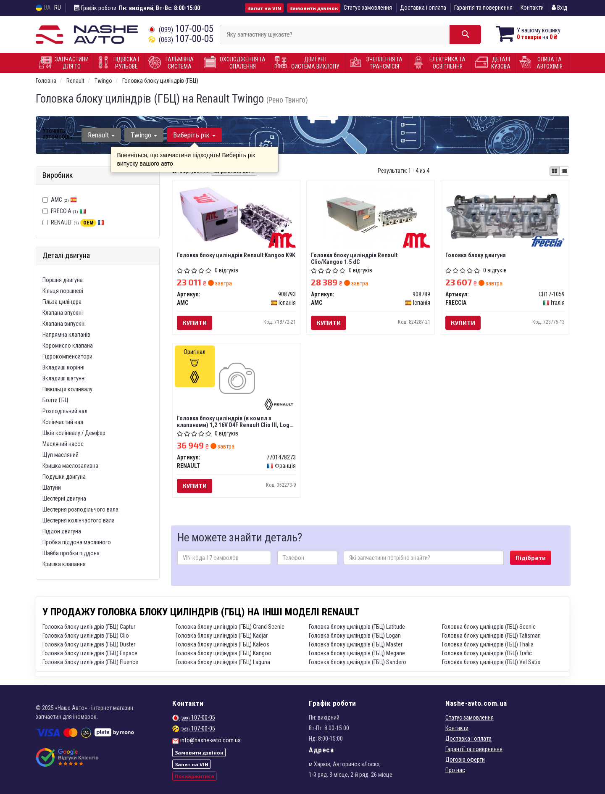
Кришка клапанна (64, 564)
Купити (194, 322)
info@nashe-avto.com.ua (210, 740)
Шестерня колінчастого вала (78, 520)
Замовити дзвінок (313, 8)
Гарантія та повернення (483, 7)
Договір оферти (465, 759)
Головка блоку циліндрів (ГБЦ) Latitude (357, 626)
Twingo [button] (144, 135)
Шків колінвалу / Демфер (73, 433)
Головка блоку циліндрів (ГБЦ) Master (355, 644)
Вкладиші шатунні (64, 378)
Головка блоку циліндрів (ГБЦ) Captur (88, 626)
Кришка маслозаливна (70, 465)
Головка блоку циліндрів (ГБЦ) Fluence (90, 662)
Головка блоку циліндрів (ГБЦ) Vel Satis (491, 662)
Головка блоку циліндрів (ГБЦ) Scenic (489, 626)
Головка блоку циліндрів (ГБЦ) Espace (89, 653)
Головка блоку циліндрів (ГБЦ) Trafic (487, 653)
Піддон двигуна (61, 531)
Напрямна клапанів (66, 334)
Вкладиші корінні (63, 367)
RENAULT (77, 222)
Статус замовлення (368, 7)
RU (57, 7)
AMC (64, 199)
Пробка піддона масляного (76, 542)
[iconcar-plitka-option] (555, 171)
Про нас (455, 770)
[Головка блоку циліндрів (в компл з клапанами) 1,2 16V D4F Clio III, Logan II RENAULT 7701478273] (236, 379)
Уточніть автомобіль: (58, 133)
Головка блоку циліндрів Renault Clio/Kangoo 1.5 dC (354, 258)
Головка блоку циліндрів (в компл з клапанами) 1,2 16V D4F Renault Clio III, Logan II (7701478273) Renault (236, 421)
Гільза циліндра (62, 301)
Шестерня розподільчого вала (80, 509)
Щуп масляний (60, 454)
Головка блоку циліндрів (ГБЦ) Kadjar (222, 635)
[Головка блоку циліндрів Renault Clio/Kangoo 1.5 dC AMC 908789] (370, 216)
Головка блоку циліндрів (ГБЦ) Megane (357, 653)
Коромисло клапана (67, 345)
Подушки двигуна (64, 476)
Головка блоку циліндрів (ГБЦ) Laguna (223, 662)
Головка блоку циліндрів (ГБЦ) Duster (88, 644)
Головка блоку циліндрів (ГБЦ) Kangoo (223, 653)
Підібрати (531, 557)
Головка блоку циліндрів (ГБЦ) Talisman (491, 635)
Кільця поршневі (62, 291)
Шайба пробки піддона (71, 553)
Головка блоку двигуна (475, 255)
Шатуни (51, 487)
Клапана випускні (64, 323)
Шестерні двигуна (64, 498)
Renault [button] (101, 135)
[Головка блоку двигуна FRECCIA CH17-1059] (505, 214)
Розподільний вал (64, 411)
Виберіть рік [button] (194, 135)
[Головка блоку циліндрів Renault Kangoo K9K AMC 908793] (236, 213)
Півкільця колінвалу (67, 389)
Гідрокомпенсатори (67, 356)
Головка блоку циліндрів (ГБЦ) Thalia (488, 644)
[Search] (465, 34)
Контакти (532, 7)
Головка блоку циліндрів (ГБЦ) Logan (355, 635)
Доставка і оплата (423, 7)
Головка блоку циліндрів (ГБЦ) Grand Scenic (230, 626)
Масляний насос (63, 444)
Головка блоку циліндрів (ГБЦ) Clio (85, 635)
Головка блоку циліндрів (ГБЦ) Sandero (357, 662)
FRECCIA (68, 211)
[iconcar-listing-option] (564, 171)
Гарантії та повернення (473, 749)
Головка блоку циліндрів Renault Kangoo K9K (236, 255)
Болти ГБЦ (55, 400)
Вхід (559, 7)
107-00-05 (180, 28)
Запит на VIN (264, 8)
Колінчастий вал (62, 422)
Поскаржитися (194, 776)
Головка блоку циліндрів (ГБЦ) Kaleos (222, 644)
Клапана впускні (62, 312)
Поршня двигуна (62, 280)
